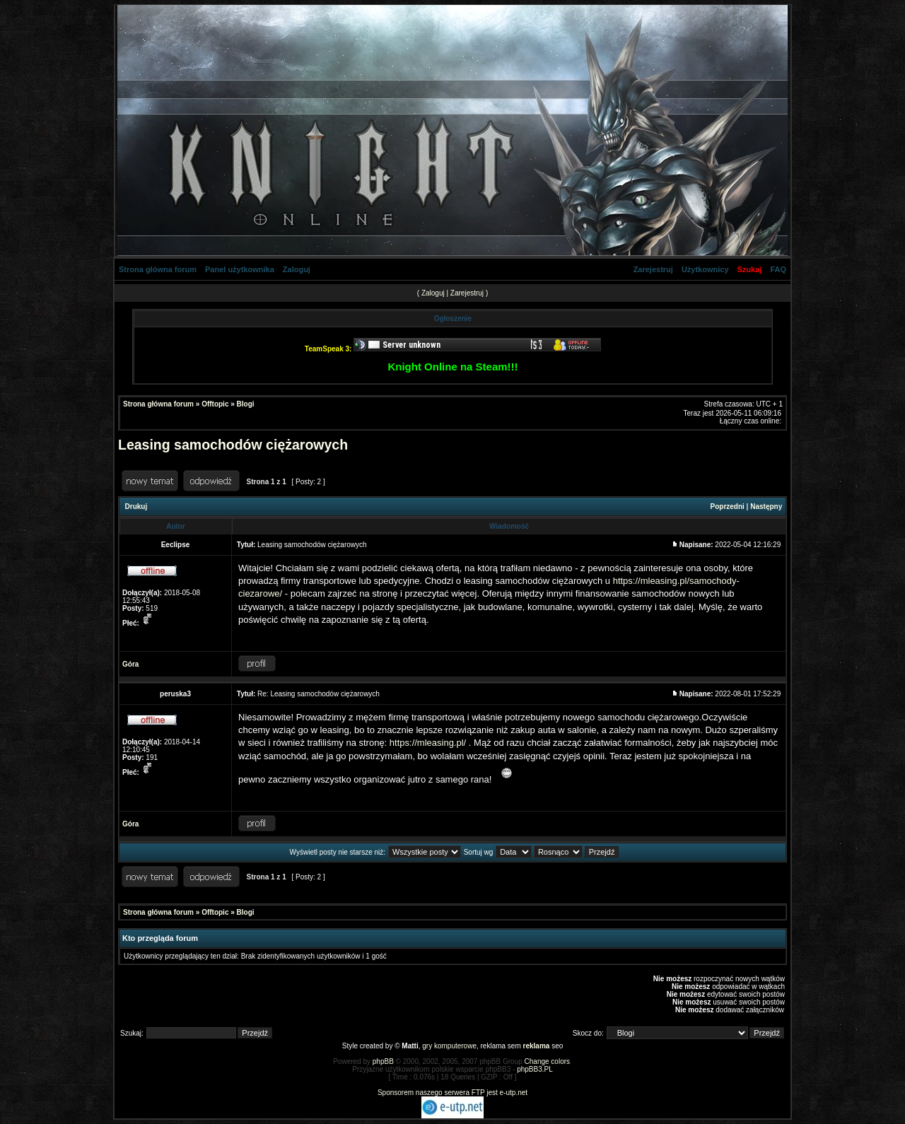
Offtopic (215, 404)
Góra (130, 664)
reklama (536, 1046)
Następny (766, 506)
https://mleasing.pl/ (428, 742)
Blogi (246, 404)
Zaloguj (296, 269)
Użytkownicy (705, 269)
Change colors (547, 1061)
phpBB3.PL (535, 1069)
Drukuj (136, 506)
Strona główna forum (158, 269)
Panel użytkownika (239, 269)
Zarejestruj (653, 269)
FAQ (778, 269)
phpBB (383, 1061)
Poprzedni (728, 506)
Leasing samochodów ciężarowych (233, 444)
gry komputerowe (449, 1046)
